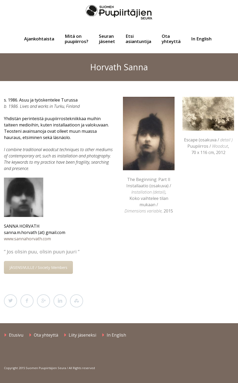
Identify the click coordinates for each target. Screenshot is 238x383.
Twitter (10, 300)
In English (201, 39)
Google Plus (43, 300)
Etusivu (16, 335)
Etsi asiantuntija (138, 38)
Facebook (27, 300)
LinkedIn (60, 300)
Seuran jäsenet (107, 38)
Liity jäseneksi (82, 335)
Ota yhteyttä (171, 38)
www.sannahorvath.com (27, 239)
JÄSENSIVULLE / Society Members (38, 267)
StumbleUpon (76, 300)
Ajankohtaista (39, 39)
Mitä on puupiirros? (76, 38)
